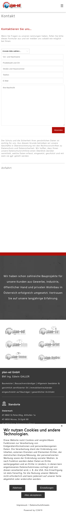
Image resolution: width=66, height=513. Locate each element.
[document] (33, 456)
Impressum (22, 505)
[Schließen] (62, 426)
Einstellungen (47, 488)
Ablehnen (17, 488)
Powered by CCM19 (33, 510)
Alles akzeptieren (33, 495)
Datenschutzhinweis (39, 505)
